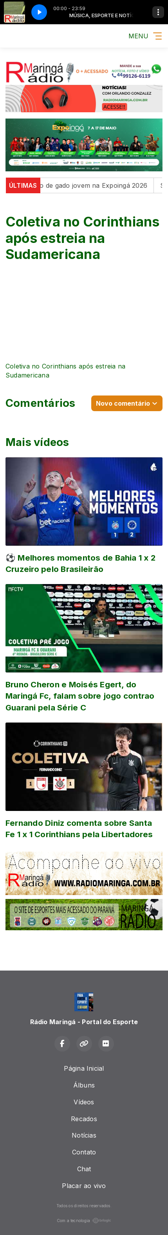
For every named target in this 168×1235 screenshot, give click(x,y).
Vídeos (84, 1102)
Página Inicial (84, 1068)
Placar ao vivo (84, 1186)
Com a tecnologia (84, 1220)
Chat (84, 1169)
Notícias (84, 1135)
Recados (84, 1119)
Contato (84, 1152)
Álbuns (84, 1085)
